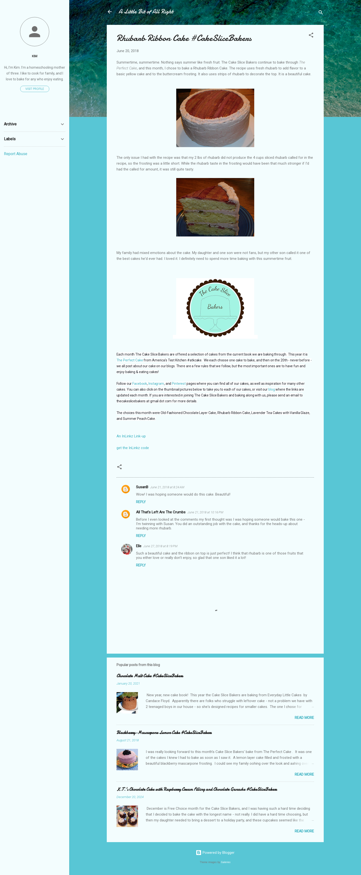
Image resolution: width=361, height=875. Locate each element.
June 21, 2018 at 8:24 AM (167, 487)
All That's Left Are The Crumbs (160, 512)
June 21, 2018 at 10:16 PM (205, 512)
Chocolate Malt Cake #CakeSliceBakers (150, 676)
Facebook (139, 384)
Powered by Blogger (215, 852)
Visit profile (34, 89)
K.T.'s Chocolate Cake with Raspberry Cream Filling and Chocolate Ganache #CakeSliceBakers (197, 789)
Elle (138, 546)
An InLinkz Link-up (131, 436)
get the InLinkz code (133, 448)
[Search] (321, 13)
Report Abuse (15, 153)
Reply (141, 502)
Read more (304, 717)
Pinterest (179, 384)
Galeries (226, 862)
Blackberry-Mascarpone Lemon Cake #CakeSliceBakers (164, 733)
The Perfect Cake (130, 360)
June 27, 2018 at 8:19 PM (160, 546)
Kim (34, 56)
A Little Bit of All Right (145, 12)
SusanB (142, 487)
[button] (311, 36)
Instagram (156, 384)
